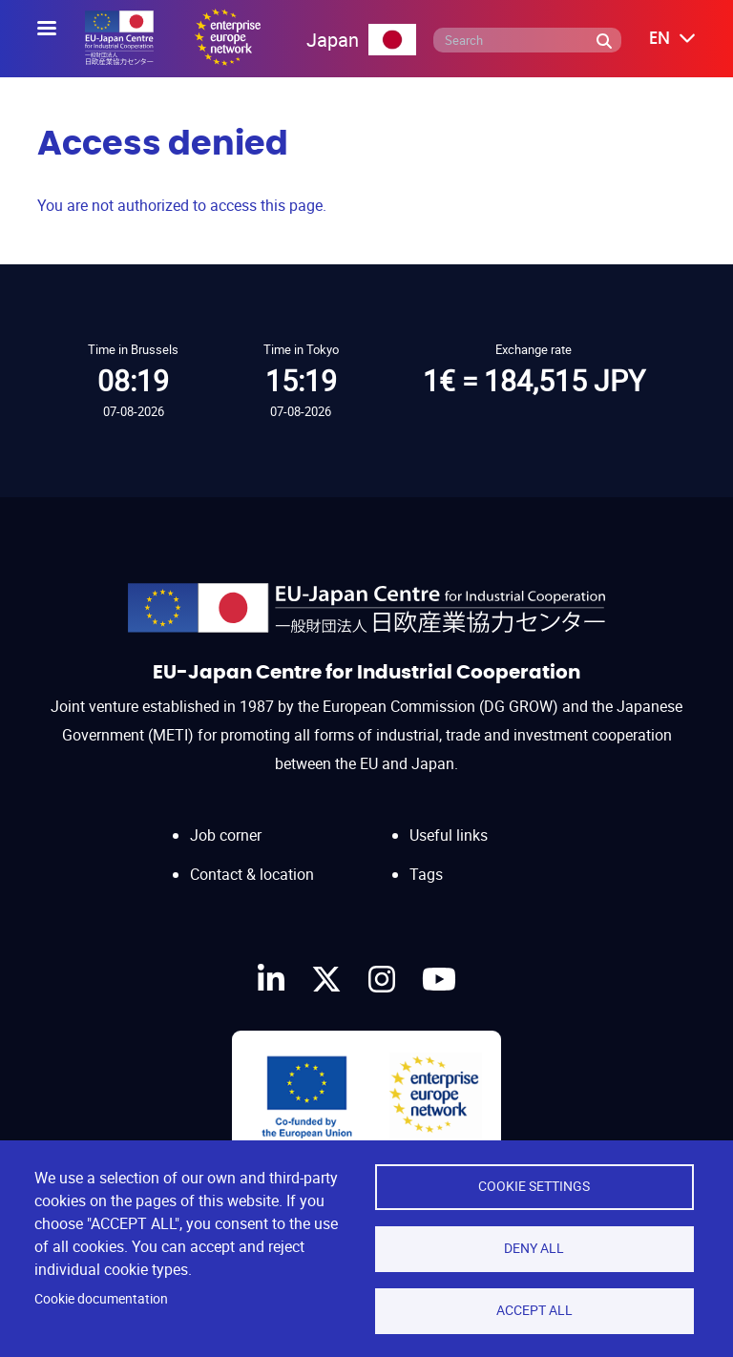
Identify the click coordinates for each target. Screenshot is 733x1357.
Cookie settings (534, 1186)
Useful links (448, 835)
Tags (426, 874)
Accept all (534, 1310)
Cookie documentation (101, 1298)
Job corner (226, 835)
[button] (658, 39)
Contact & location (252, 874)
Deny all (534, 1248)
